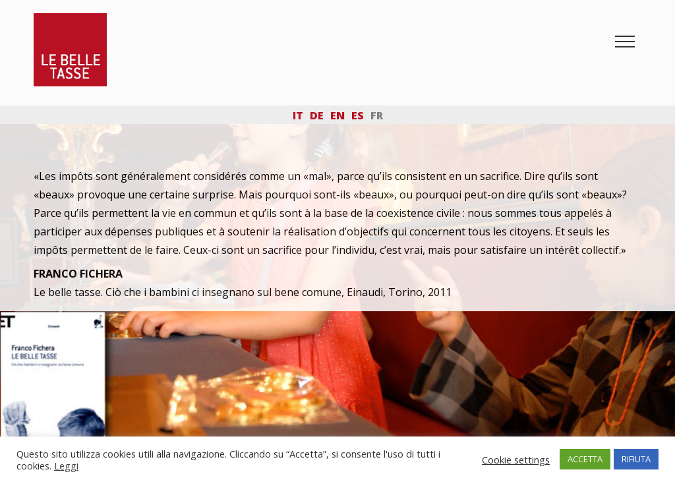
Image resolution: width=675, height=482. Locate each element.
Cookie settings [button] (516, 460)
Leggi (66, 465)
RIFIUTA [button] (636, 459)
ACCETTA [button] (585, 459)
